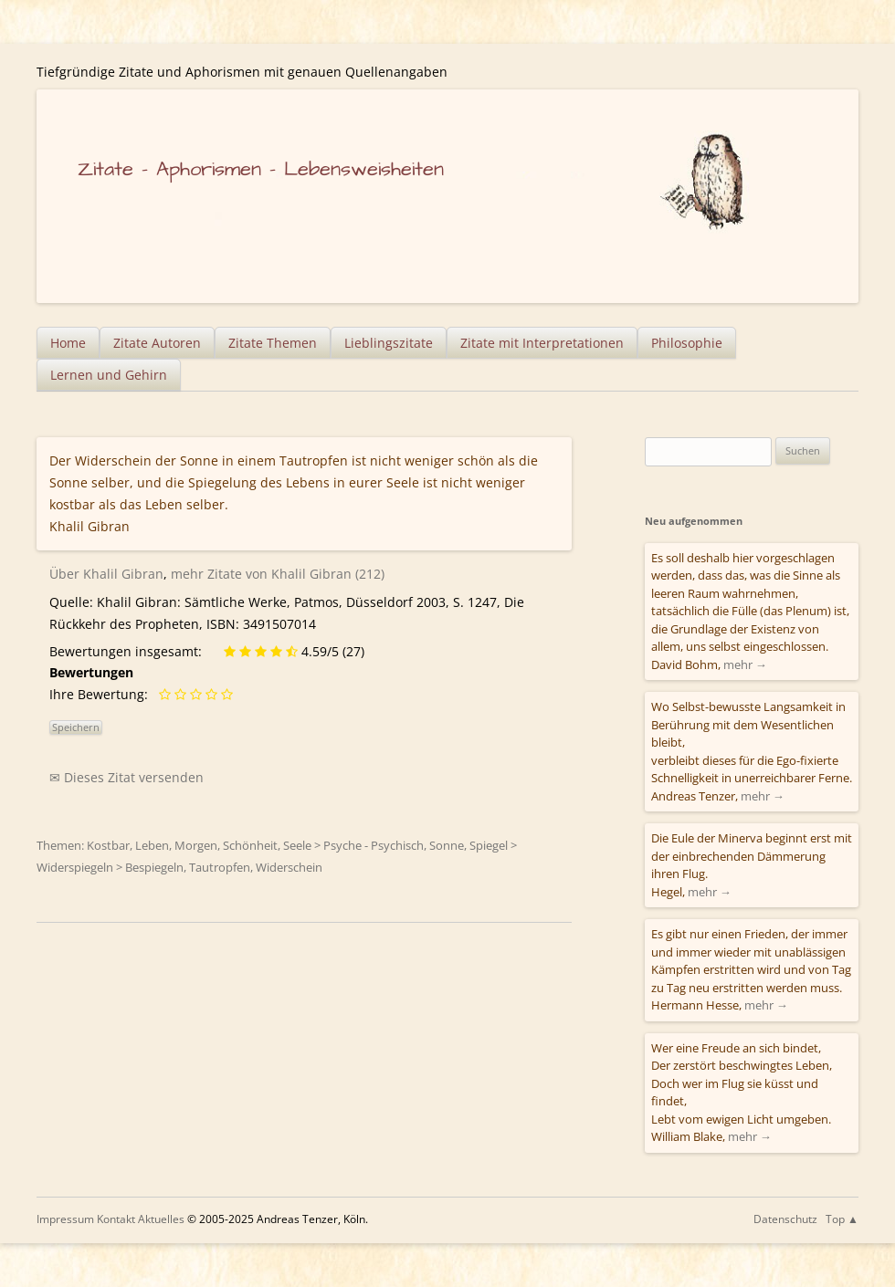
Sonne (446, 845)
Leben (152, 845)
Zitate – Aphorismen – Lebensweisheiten (261, 169)
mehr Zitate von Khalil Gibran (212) (277, 573)
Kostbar (108, 845)
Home (68, 342)
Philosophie (686, 342)
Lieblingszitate (388, 342)
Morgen (195, 845)
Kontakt (116, 1219)
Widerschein (289, 867)
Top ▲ (842, 1219)
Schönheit (250, 845)
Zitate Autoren (157, 342)
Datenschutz (785, 1219)
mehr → (745, 664)
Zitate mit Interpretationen (542, 342)
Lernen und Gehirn (108, 374)
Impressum (65, 1219)
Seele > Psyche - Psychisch (353, 845)
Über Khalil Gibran (106, 573)
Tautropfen (219, 867)
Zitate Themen (272, 342)
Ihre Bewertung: (102, 694)
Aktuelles (161, 1219)
